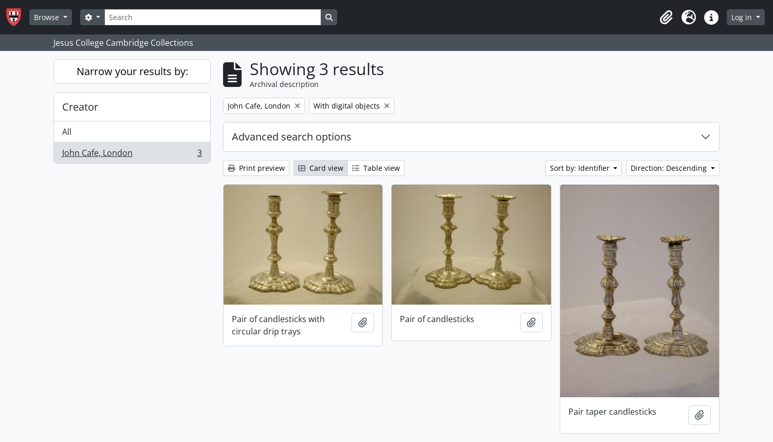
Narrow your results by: (132, 71)
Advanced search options (292, 137)
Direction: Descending (670, 168)
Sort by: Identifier (581, 168)
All (66, 131)
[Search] (212, 17)
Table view (376, 168)
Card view (320, 168)
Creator (80, 107)
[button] (666, 17)
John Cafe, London (132, 155)
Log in (742, 17)
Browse (47, 17)
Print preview (256, 168)
